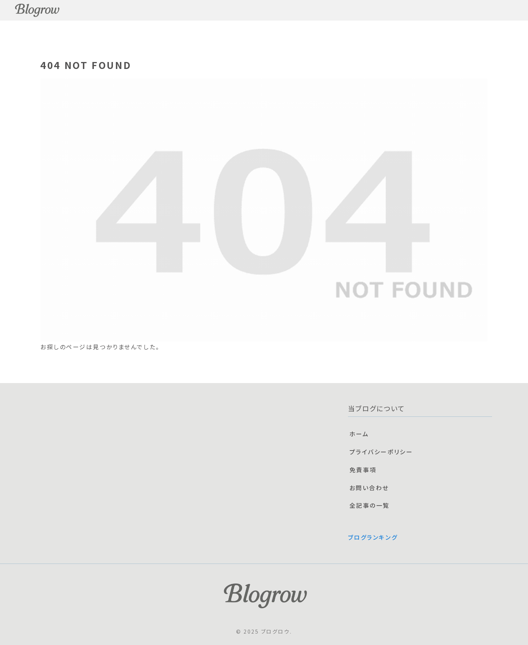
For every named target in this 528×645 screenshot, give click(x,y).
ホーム (359, 433)
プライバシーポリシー (381, 451)
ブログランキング (372, 537)
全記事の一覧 (369, 505)
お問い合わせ (369, 487)
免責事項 (363, 469)
